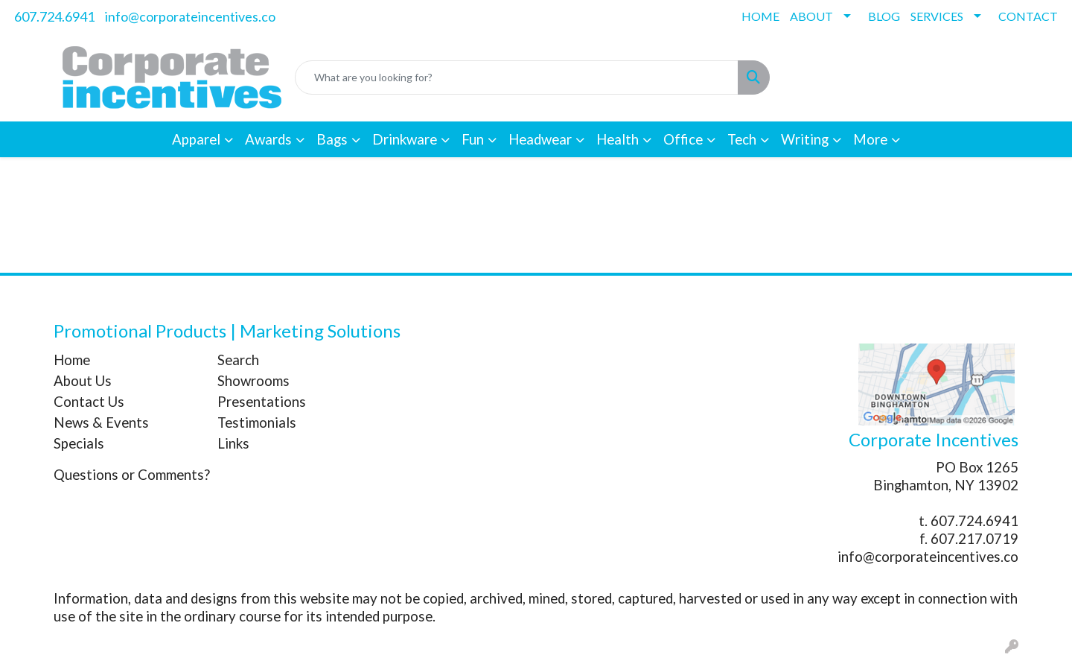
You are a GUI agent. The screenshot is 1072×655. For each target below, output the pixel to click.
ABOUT (811, 16)
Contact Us (89, 401)
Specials (79, 443)
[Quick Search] (516, 77)
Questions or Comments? (132, 474)
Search (238, 360)
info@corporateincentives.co (190, 16)
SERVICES (936, 16)
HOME (760, 16)
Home (72, 360)
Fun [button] (473, 139)
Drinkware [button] (404, 139)
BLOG (884, 16)
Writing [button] (805, 139)
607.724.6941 (54, 16)
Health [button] (617, 139)
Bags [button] (332, 139)
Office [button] (683, 139)
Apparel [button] (196, 139)
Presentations (261, 401)
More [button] (870, 139)
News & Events (101, 422)
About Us (83, 381)
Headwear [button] (540, 139)
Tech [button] (741, 139)
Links (233, 443)
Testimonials (256, 422)
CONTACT (1028, 16)
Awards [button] (268, 139)
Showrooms (253, 381)
